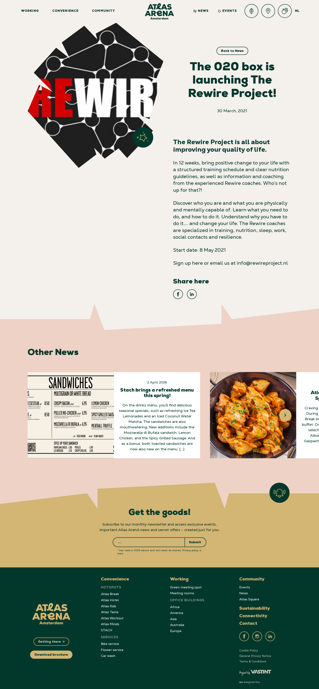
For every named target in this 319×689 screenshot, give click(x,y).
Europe (175, 628)
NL (297, 11)
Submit (195, 539)
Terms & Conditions (252, 658)
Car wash (108, 652)
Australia (177, 621)
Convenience (65, 11)
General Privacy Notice (255, 652)
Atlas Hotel (110, 597)
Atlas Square (249, 596)
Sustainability (254, 605)
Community (103, 11)
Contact (248, 620)
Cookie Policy (248, 647)
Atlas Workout (112, 615)
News (201, 11)
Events (227, 11)
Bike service (110, 640)
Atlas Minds (110, 621)
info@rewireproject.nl (262, 263)
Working (30, 11)
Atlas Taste (109, 609)
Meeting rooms (182, 590)
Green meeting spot (186, 584)
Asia (173, 616)
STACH (106, 627)
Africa (174, 603)
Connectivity (253, 613)
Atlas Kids (108, 603)
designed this (249, 678)
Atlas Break (110, 591)
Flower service (112, 646)
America (176, 609)
